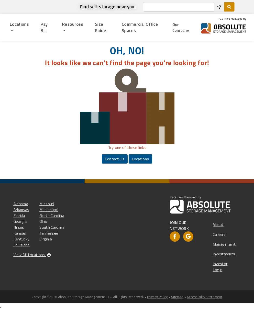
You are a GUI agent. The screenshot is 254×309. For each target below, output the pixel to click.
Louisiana (21, 245)
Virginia (45, 239)
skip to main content (5, 3)
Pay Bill (44, 27)
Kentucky (21, 239)
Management (224, 244)
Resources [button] (72, 24)
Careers (219, 234)
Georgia (20, 221)
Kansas (19, 233)
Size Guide (100, 27)
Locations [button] (19, 24)
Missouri (46, 204)
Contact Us (114, 159)
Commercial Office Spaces (140, 27)
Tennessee (48, 233)
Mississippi (48, 210)
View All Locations (32, 255)
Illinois (18, 227)
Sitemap (177, 296)
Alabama (20, 204)
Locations (140, 159)
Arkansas (21, 210)
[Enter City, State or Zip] (178, 7)
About (218, 224)
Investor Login (220, 267)
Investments (224, 254)
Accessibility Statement (204, 296)
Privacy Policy (157, 296)
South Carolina (51, 227)
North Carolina (51, 215)
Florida (19, 215)
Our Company (180, 27)
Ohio (43, 221)
